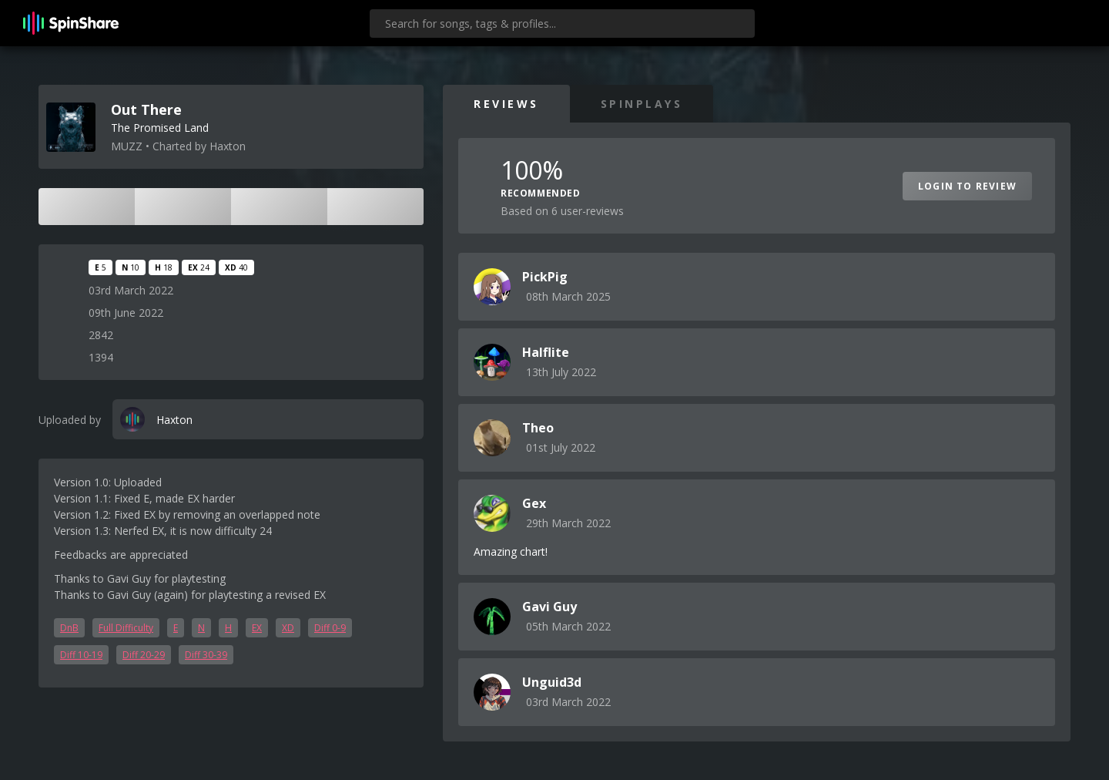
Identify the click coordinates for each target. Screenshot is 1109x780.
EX (257, 627)
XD (288, 627)
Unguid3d (551, 682)
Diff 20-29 (143, 654)
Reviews (506, 103)
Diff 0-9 (330, 627)
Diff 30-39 (206, 654)
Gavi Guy (549, 606)
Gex (534, 503)
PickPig (545, 276)
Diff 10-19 (81, 654)
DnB (69, 627)
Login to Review (967, 186)
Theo (538, 427)
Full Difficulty (126, 627)
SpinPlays (642, 103)
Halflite (545, 352)
